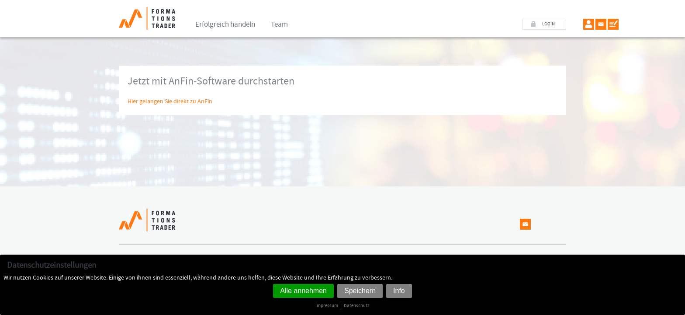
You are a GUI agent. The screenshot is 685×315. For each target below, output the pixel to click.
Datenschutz (357, 305)
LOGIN (548, 24)
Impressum (326, 305)
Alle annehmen (303, 290)
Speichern (360, 290)
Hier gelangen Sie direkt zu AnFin (170, 101)
